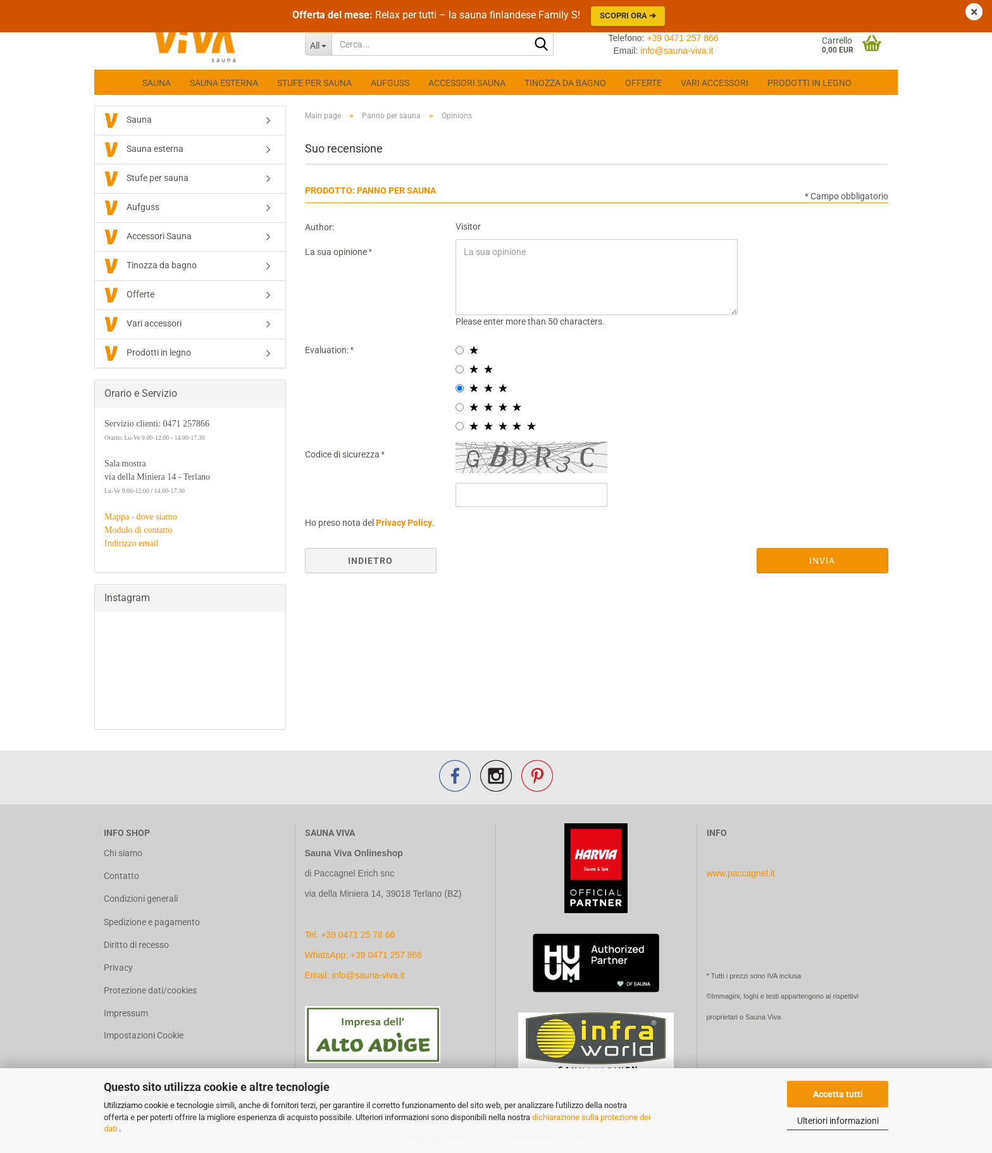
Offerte (643, 83)
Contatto (121, 876)
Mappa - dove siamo (140, 516)
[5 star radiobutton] (460, 426)
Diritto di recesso (136, 945)
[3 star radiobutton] (460, 388)
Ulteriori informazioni (838, 1121)
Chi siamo (123, 853)
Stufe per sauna (314, 83)
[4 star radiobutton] (460, 407)
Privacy (118, 968)
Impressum (126, 1013)
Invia (822, 561)
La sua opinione (337, 252)
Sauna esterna (224, 83)
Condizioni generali (141, 899)
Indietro (370, 561)
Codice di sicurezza (343, 454)
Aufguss (390, 83)
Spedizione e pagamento (152, 922)
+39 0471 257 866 (682, 38)
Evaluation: (327, 350)
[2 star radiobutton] (460, 369)
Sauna (156, 83)
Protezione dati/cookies (150, 990)
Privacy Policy (404, 523)
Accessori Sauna (466, 83)
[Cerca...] (318, 44)
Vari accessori (714, 83)
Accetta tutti (838, 1094)
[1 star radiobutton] (460, 350)
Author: (319, 227)
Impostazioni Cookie (143, 1035)
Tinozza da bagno (565, 83)
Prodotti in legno (809, 83)
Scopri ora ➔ (628, 15)
